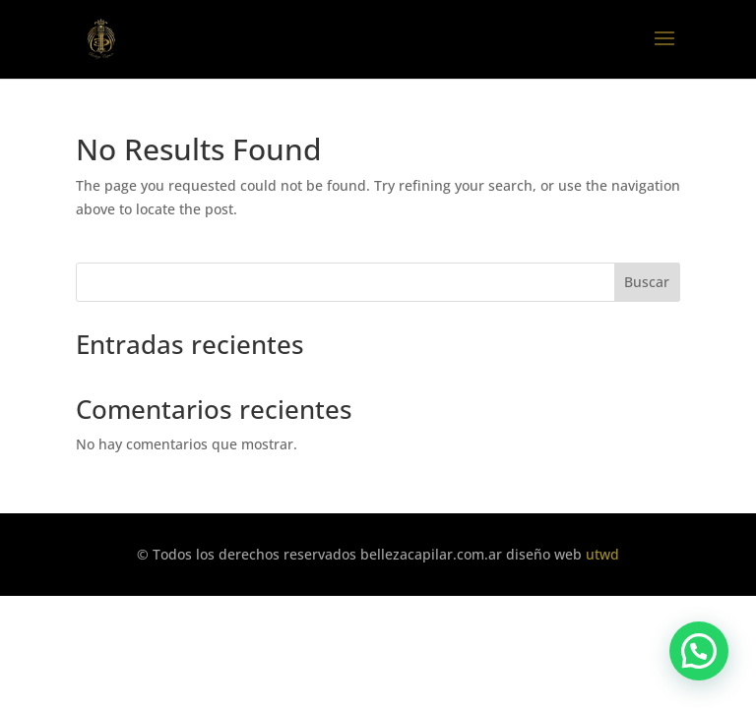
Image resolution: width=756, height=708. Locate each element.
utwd (602, 554)
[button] (698, 650)
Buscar (646, 281)
